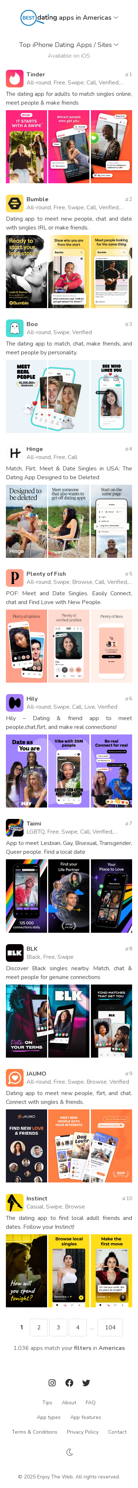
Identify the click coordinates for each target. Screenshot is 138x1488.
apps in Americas (88, 17)
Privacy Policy (83, 1432)
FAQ (91, 1402)
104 (110, 1327)
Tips (47, 1402)
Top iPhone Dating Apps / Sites (69, 44)
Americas (112, 1348)
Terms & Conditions (34, 1432)
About (69, 1402)
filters (83, 1348)
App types (49, 1417)
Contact (117, 1432)
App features (85, 1417)
